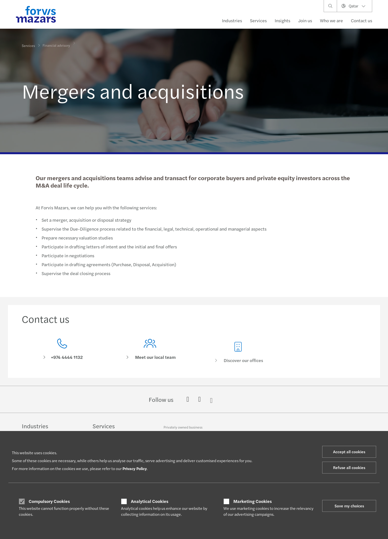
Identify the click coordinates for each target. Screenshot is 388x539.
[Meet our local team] (150, 357)
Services (258, 20)
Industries (232, 20)
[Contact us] (62, 350)
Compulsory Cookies (49, 501)
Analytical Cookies (149, 501)
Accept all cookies (349, 451)
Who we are (331, 20)
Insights (282, 20)
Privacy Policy (134, 468)
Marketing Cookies (252, 501)
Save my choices (349, 506)
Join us (305, 20)
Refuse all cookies (349, 467)
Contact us (361, 20)
